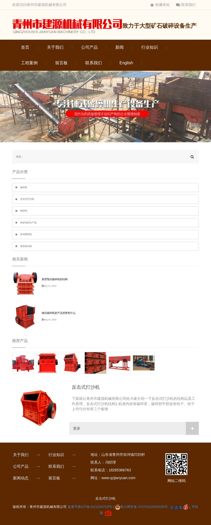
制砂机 (23, 210)
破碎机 (23, 187)
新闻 (119, 47)
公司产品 (89, 47)
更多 (136, 428)
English (126, 63)
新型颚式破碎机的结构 (55, 279)
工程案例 (29, 63)
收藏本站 (160, 5)
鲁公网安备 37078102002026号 (141, 507)
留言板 (61, 63)
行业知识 (149, 47)
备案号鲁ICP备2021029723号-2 (91, 507)
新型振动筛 (26, 246)
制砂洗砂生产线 (28, 222)
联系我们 (186, 5)
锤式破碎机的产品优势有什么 (58, 312)
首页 (25, 47)
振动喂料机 (26, 234)
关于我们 (55, 47)
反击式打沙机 (27, 199)
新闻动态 (22, 478)
